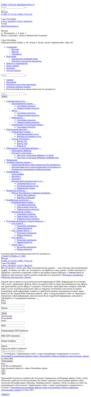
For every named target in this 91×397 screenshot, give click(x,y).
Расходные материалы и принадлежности (24, 221)
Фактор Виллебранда (26, 195)
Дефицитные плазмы (21, 132)
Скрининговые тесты (15, 101)
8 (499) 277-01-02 (8, 14)
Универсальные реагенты (28, 108)
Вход (4, 313)
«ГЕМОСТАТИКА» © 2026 (13, 256)
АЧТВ (14, 110)
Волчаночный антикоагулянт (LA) (27, 181)
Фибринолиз (11, 160)
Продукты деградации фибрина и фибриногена (38, 158)
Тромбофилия (12, 172)
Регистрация (6, 316)
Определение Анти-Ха (27, 207)
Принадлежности (24, 228)
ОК (3, 371)
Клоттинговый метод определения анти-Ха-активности (36, 167)
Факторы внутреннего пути (29, 136)
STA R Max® (18, 223)
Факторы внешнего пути (28, 134)
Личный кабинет (13, 70)
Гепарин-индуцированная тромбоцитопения (31, 169)
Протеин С (16, 176)
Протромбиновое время (22, 103)
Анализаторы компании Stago (25, 59)
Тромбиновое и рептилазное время (27, 125)
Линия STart (17, 245)
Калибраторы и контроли (17, 200)
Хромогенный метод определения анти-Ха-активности (36, 165)
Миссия (15, 52)
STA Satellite (17, 237)
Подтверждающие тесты (28, 186)
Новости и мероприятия (17, 63)
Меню (4, 97)
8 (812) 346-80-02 (24, 21)
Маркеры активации (26, 197)
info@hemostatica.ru (25, 4)
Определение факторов (16, 129)
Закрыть (5, 395)
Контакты (10, 68)
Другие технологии (20, 139)
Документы (17, 54)
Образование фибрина (21, 150)
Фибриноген (17, 118)
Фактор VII (22, 141)
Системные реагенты (26, 106)
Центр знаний (12, 66)
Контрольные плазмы (21, 212)
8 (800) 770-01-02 (8, 4)
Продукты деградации (22, 153)
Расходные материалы (26, 226)
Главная (9, 80)
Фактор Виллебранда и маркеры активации (31, 193)
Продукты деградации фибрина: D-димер (35, 155)
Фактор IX (21, 146)
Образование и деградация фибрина (22, 148)
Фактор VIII (22, 143)
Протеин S (16, 179)
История (15, 49)
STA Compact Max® (21, 230)
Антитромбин (18, 174)
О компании (11, 47)
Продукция (11, 56)
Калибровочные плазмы (22, 202)
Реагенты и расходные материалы (26, 61)
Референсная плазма (26, 188)
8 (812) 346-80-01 (8, 21)
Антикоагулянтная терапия (18, 87)
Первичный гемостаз (15, 190)
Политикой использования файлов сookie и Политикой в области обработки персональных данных (45, 356)
